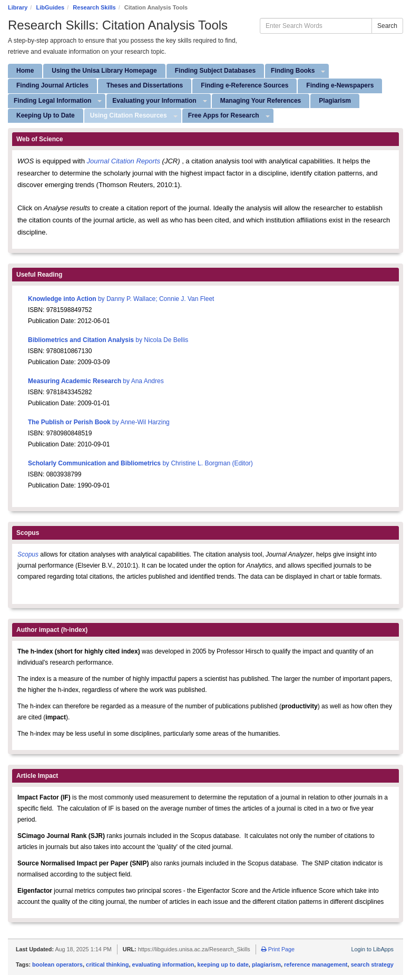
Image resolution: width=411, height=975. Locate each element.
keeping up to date (223, 964)
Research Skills (94, 7)
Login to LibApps (372, 949)
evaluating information (163, 964)
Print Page (278, 949)
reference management (315, 964)
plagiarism (266, 964)
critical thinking (107, 964)
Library (17, 7)
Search (387, 26)
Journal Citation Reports (124, 161)
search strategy (372, 964)
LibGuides (50, 7)
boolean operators (57, 964)
